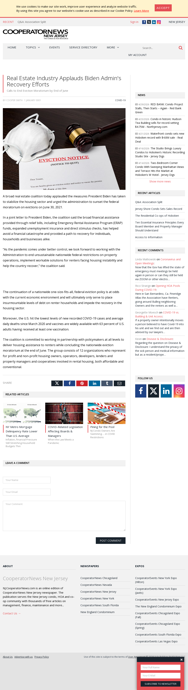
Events (54, 47)
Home (12, 47)
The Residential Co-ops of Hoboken (157, 215)
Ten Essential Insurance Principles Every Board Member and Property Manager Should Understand (159, 226)
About (8, 566)
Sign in (134, 22)
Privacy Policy (41, 656)
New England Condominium (97, 612)
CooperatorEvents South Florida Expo (158, 634)
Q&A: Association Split (32, 22)
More (111, 47)
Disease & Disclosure (160, 339)
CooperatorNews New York (97, 598)
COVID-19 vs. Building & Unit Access (157, 314)
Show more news (160, 181)
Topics (31, 47)
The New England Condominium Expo (158, 606)
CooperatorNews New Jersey (98, 591)
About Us (8, 656)
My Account (137, 55)
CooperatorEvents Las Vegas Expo (156, 641)
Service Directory (83, 47)
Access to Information (148, 237)
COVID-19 (120, 100)
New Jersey (177, 22)
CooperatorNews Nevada (96, 585)
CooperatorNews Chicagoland (98, 578)
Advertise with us (23, 656)
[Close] (163, 7)
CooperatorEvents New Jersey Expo (157, 599)
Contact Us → (12, 613)
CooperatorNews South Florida (99, 605)
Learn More (141, 10)
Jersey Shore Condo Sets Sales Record (158, 209)
